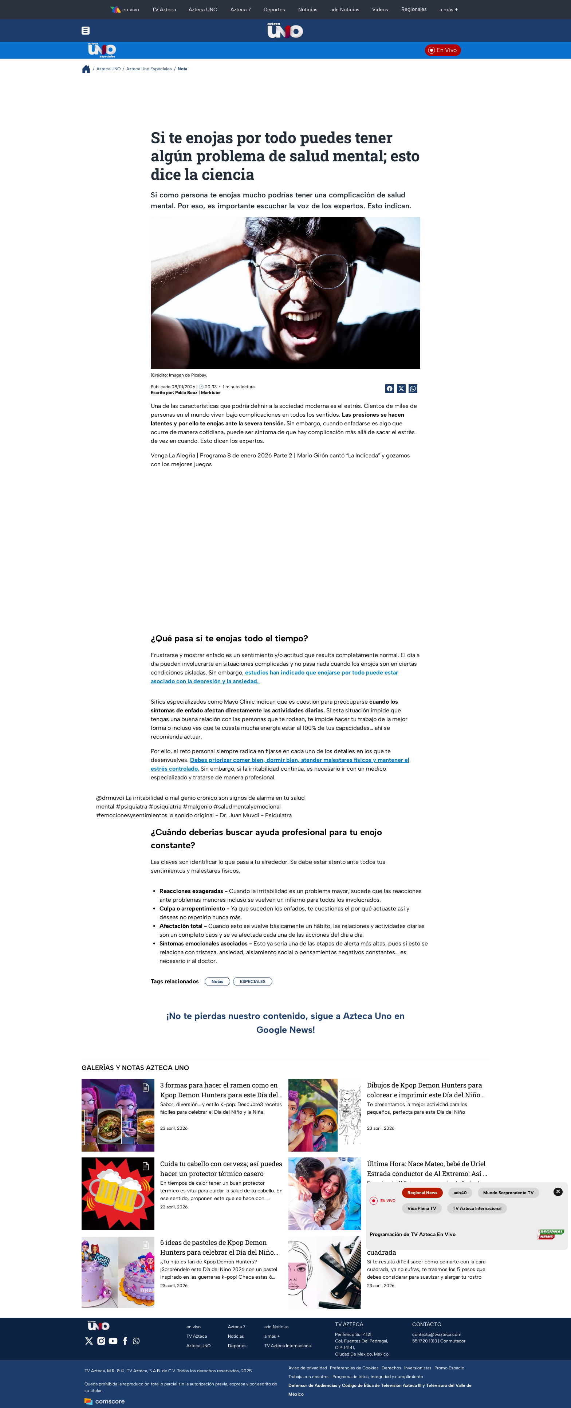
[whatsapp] (136, 1342)
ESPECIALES (252, 981)
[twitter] (89, 1343)
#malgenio (197, 806)
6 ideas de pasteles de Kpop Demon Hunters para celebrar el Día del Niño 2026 (217, 1247)
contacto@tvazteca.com (436, 1334)
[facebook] (125, 1343)
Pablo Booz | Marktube (198, 392)
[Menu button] (111, 30)
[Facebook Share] (389, 388)
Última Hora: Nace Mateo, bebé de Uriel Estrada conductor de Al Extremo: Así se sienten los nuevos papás (428, 1168)
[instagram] (101, 1343)
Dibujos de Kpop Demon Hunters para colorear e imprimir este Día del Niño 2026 (424, 1090)
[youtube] (113, 1343)
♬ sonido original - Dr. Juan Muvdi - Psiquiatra (230, 815)
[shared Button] (413, 388)
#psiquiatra (131, 806)
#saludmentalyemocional (247, 806)
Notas (217, 981)
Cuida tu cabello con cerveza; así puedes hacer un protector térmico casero (221, 1168)
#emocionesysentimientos (132, 815)
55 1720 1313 (424, 1341)
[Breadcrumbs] (89, 69)
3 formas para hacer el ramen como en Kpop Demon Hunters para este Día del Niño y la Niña (219, 1090)
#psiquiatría (165, 806)
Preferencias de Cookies (354, 1367)
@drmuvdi (110, 797)
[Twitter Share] (401, 388)
